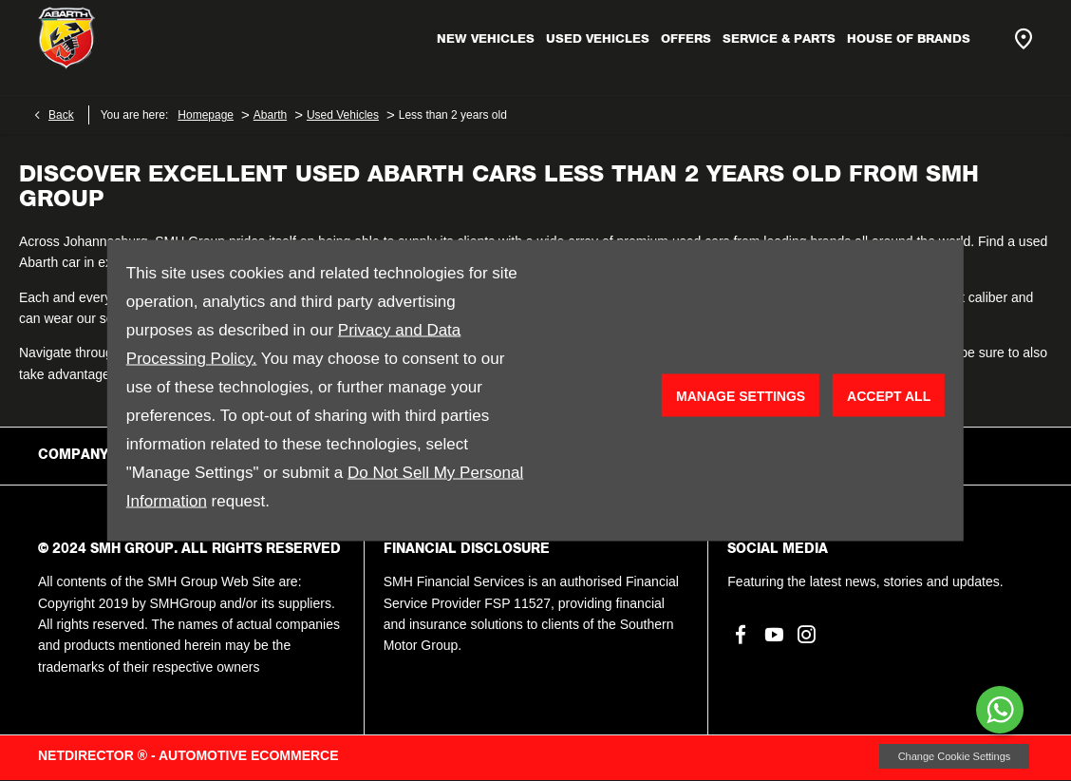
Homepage (206, 115)
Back (61, 115)
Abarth (270, 115)
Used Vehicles (343, 115)
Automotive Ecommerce (249, 755)
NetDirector (88, 755)
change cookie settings (954, 756)
